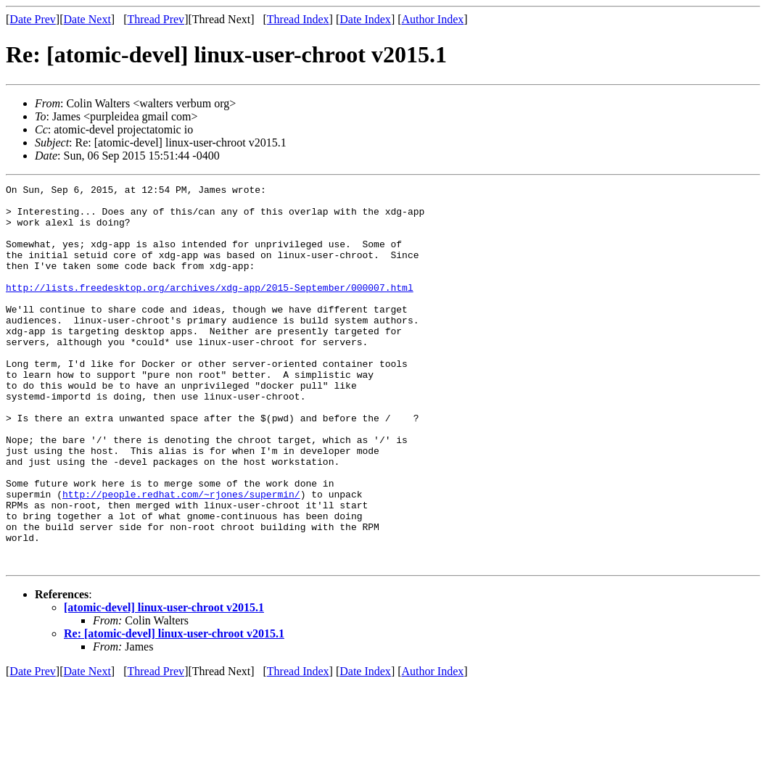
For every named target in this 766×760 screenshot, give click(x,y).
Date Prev (32, 19)
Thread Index (298, 19)
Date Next (87, 19)
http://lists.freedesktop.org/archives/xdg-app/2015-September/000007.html (209, 308)
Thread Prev (155, 19)
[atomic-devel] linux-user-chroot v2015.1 (164, 683)
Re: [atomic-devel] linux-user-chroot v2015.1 (174, 709)
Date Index (365, 19)
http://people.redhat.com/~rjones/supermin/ (181, 556)
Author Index (433, 19)
